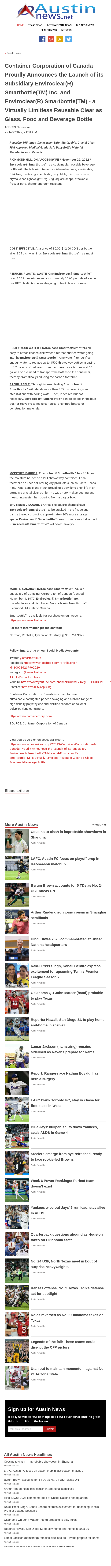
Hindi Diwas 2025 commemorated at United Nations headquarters (46, 1497)
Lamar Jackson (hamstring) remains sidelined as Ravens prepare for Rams (51, 1537)
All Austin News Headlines (28, 1454)
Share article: (17, 790)
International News (59, 25)
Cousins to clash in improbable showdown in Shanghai (38, 1461)
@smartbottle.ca (35, 672)
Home (20, 25)
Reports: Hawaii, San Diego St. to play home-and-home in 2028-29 (46, 1528)
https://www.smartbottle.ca (28, 620)
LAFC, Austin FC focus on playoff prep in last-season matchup (43, 1470)
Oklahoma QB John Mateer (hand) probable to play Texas (40, 1519)
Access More (98, 824)
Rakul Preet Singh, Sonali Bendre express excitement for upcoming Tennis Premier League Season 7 (66, 971)
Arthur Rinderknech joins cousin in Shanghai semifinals (39, 1488)
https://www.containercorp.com (31, 716)
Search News (49, 30)
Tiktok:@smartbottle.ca (25, 677)
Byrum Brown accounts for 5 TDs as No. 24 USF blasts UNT (42, 1479)
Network (66, 30)
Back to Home (13, 53)
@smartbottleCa (30, 658)
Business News (85, 25)
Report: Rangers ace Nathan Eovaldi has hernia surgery (39, 1547)
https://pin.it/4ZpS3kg (37, 687)
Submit (50, 1429)
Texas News (35, 25)
